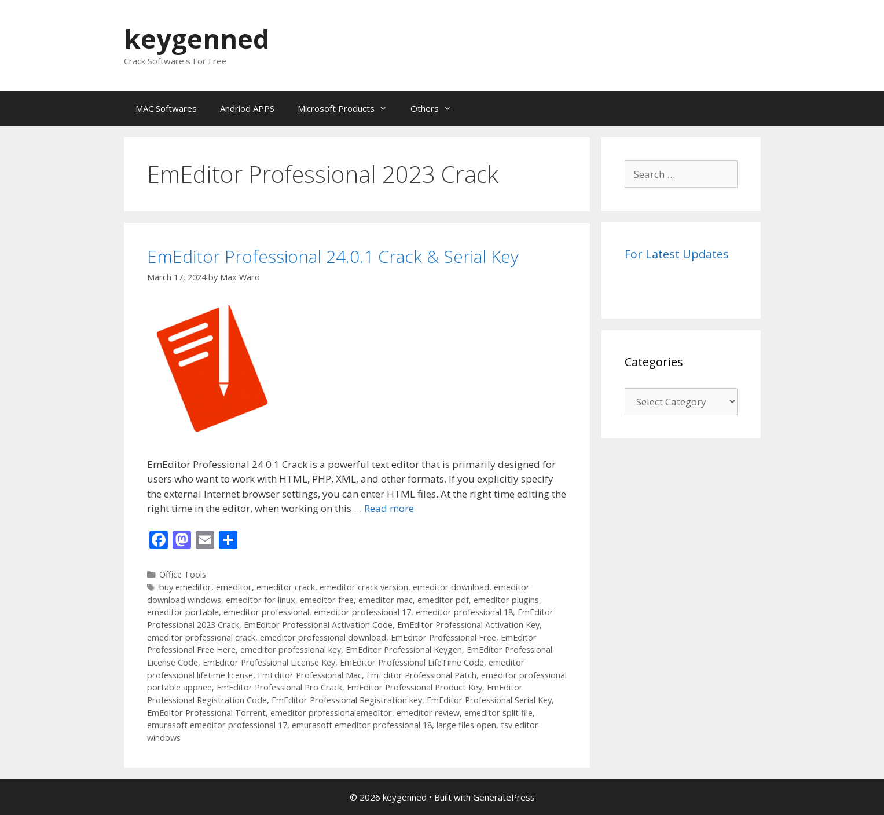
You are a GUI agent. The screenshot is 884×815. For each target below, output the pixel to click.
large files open (466, 724)
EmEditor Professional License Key (269, 662)
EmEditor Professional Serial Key (489, 700)
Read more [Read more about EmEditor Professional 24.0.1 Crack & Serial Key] (389, 508)
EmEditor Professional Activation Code (318, 624)
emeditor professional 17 (362, 611)
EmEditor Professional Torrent (206, 712)
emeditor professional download (323, 637)
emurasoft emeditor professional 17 (217, 724)
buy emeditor (185, 587)
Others (436, 108)
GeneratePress (504, 797)
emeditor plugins (506, 599)
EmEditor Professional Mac (310, 675)
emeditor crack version (364, 587)
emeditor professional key (290, 649)
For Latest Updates (677, 254)
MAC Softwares (166, 108)
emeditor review (428, 712)
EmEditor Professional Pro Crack (279, 687)
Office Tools (182, 574)
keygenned (197, 38)
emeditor (234, 587)
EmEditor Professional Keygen (404, 649)
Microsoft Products (348, 108)
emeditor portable (183, 611)
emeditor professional (266, 611)
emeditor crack (285, 587)
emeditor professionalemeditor (331, 712)
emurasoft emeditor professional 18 (362, 724)
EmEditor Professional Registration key (347, 700)
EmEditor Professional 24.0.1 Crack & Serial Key (333, 256)
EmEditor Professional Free (443, 637)
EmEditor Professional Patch (421, 675)
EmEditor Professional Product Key (414, 687)
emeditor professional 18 (464, 611)
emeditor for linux (260, 599)
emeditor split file (498, 712)
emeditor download (451, 587)
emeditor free (327, 599)
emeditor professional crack (201, 637)
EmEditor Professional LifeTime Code (412, 662)
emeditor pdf (443, 599)
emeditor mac (385, 599)
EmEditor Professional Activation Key (468, 624)
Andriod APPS (247, 108)
